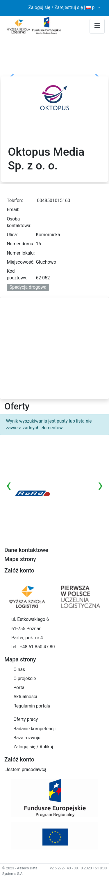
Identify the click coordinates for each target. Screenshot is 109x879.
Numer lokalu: (21, 253)
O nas (19, 669)
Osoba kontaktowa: (19, 222)
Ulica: (12, 234)
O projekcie (24, 678)
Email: (13, 209)
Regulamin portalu (31, 706)
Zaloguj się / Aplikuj (33, 747)
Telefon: (15, 200)
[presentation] (8, 485)
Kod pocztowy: (17, 275)
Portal (19, 687)
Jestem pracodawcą (26, 769)
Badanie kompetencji (34, 728)
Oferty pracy (25, 719)
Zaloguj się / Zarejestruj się (55, 7)
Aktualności (25, 696)
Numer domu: (20, 243)
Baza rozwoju (26, 737)
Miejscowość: (20, 262)
